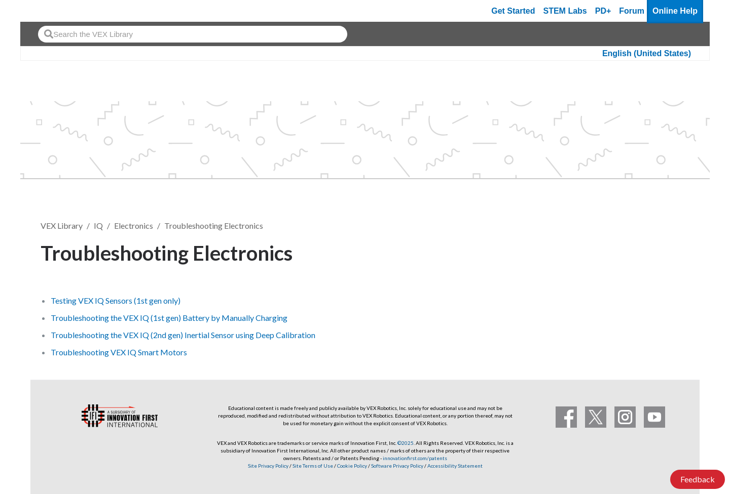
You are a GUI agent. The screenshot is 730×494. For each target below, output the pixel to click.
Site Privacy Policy (268, 466)
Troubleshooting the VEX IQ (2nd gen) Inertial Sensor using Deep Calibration (183, 335)
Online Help (675, 11)
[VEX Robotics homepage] (47, 11)
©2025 (405, 443)
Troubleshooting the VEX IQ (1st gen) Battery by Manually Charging (169, 317)
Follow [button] (663, 251)
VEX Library (62, 225)
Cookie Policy (352, 466)
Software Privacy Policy (397, 466)
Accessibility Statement (455, 466)
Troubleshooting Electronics (213, 225)
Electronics (133, 225)
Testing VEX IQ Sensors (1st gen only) (115, 300)
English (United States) (646, 53)
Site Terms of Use (312, 466)
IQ (98, 225)
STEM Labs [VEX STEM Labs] (565, 11)
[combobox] (192, 34)
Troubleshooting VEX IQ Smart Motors (119, 352)
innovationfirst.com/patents (415, 458)
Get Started (513, 11)
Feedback (697, 479)
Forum (631, 11)
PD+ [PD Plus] (603, 11)
